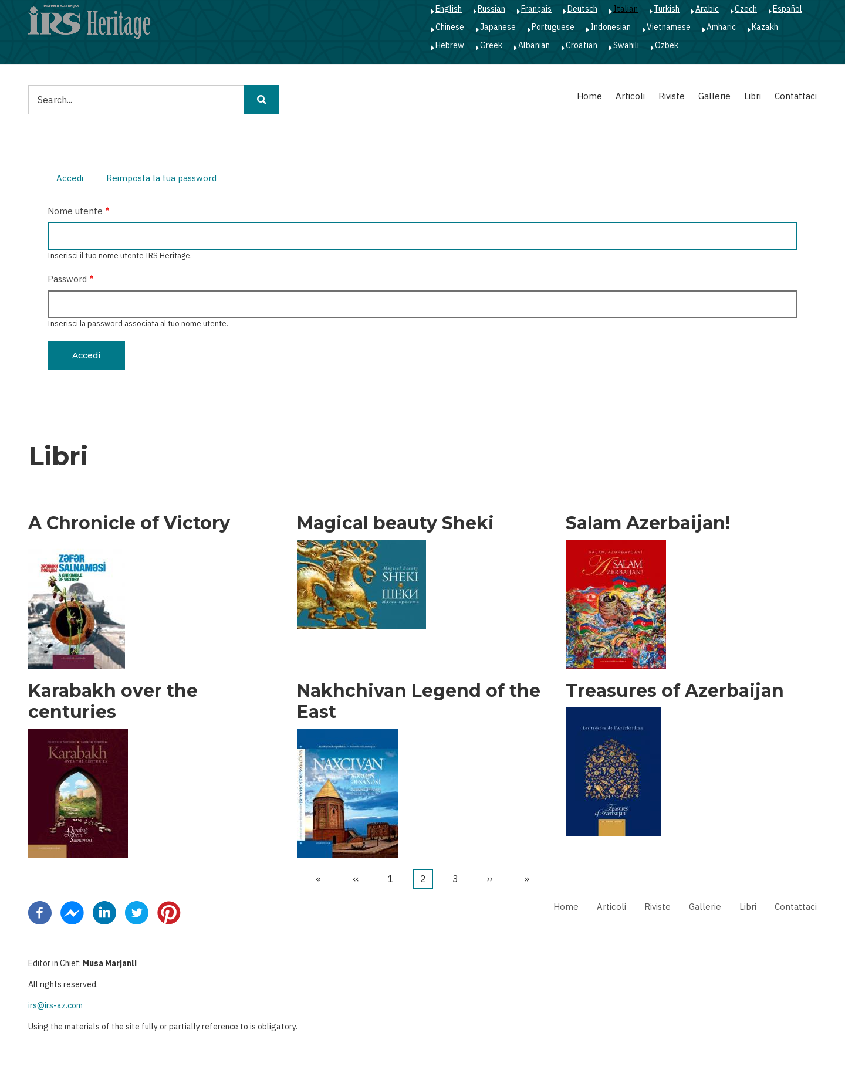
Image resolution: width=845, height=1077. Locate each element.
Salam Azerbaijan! (648, 523)
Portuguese (553, 27)
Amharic (721, 27)
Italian (625, 9)
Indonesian (610, 27)
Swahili (626, 45)
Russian (491, 9)
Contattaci (796, 95)
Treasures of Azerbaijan (675, 691)
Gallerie (714, 95)
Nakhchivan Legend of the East (418, 701)
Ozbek (666, 45)
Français (536, 9)
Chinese (449, 27)
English (448, 9)
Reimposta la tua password (161, 178)
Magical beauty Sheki (395, 523)
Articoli (630, 95)
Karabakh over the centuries (113, 701)
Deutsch (582, 9)
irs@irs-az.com (55, 1005)
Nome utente (75, 210)
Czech (746, 9)
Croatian (581, 45)
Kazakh (765, 27)
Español (787, 9)
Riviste (671, 95)
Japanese (498, 27)
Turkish (667, 9)
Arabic (707, 9)
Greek (491, 45)
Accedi (74, 179)
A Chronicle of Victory (129, 523)
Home (589, 95)
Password (67, 279)
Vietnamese (669, 27)
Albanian (534, 45)
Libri (752, 95)
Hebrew (449, 45)
